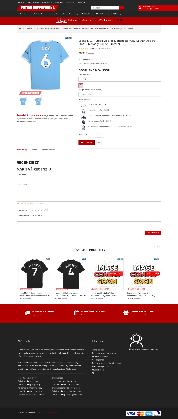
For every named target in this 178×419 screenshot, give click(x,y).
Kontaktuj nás (98, 349)
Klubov (26, 14)
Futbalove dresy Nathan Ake (48, 29)
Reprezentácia (61, 14)
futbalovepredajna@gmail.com (145, 349)
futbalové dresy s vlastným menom (67, 394)
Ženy (51, 14)
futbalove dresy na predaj (29, 384)
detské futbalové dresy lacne (30, 390)
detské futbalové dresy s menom (66, 384)
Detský (44, 14)
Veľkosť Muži (85, 75)
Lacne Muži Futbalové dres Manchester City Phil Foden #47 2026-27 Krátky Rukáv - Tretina (105, 295)
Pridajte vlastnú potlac (86, 90)
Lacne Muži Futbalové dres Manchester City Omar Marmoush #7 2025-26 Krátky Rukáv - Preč (34, 295)
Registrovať (70, 2)
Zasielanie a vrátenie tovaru (104, 352)
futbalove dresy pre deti (28, 380)
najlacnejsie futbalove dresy (30, 387)
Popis (34, 149)
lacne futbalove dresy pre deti (31, 394)
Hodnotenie (22, 210)
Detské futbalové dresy (50, 412)
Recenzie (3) (22, 149)
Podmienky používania (101, 366)
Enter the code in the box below (30, 215)
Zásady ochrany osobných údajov (106, 362)
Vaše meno (22, 174)
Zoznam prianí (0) (33, 2)
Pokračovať (153, 233)
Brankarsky (73, 14)
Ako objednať (98, 359)
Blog (94, 372)
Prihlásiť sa (81, 2)
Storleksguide (48, 149)
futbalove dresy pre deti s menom (66, 390)
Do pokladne (59, 2)
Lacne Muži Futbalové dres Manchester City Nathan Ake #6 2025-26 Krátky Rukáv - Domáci (98, 29)
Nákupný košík (47, 2)
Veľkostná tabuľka (100, 356)
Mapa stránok (98, 369)
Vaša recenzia (23, 184)
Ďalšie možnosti (84, 100)
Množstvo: (83, 135)
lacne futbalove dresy (27, 377)
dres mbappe (57, 377)
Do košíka (86, 143)
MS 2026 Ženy (115, 14)
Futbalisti (35, 14)
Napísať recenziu (104, 48)
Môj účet (21, 2)
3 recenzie (92, 48)
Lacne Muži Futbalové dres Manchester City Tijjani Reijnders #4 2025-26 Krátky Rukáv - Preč (70, 295)
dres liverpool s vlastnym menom (66, 387)
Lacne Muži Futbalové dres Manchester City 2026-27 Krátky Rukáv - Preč (141, 295)
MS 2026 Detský (87, 14)
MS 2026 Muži (101, 14)
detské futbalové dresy (61, 352)
